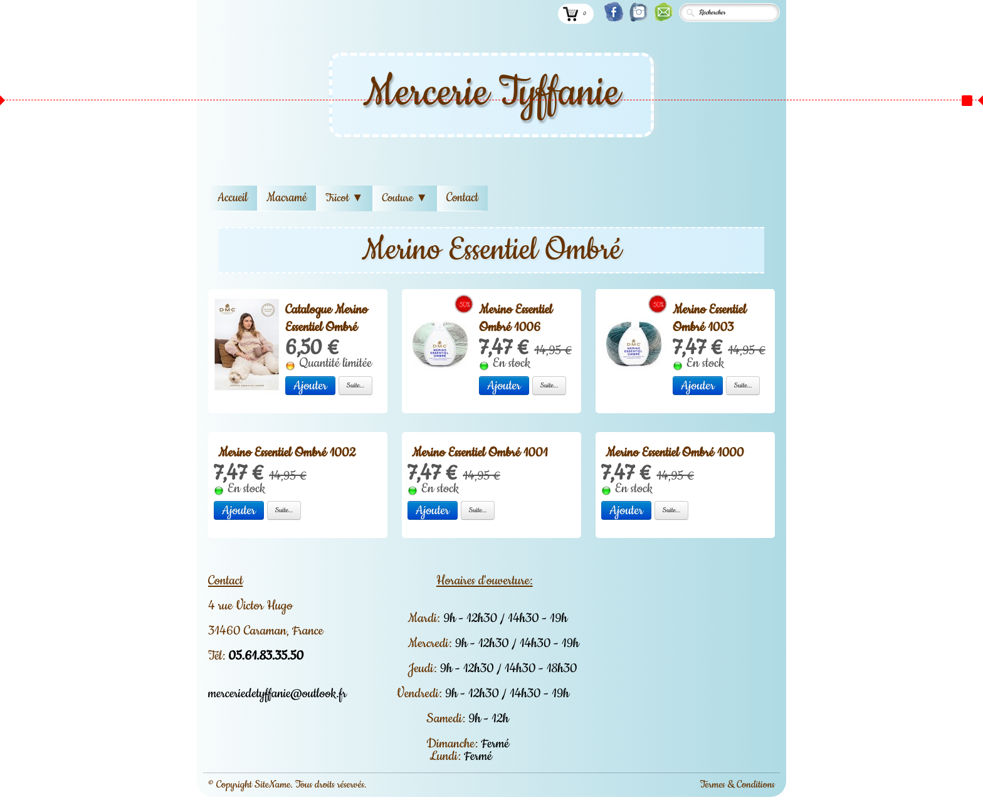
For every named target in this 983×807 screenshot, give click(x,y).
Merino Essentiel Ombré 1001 (480, 453)
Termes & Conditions (737, 784)
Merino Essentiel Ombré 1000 (675, 453)
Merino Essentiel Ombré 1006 (515, 318)
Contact (462, 198)
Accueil (233, 198)
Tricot (344, 198)
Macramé (286, 198)
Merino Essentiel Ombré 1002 (286, 453)
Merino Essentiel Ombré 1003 (709, 318)
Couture (405, 198)
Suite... (356, 385)
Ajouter (310, 385)
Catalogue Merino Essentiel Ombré (326, 318)
